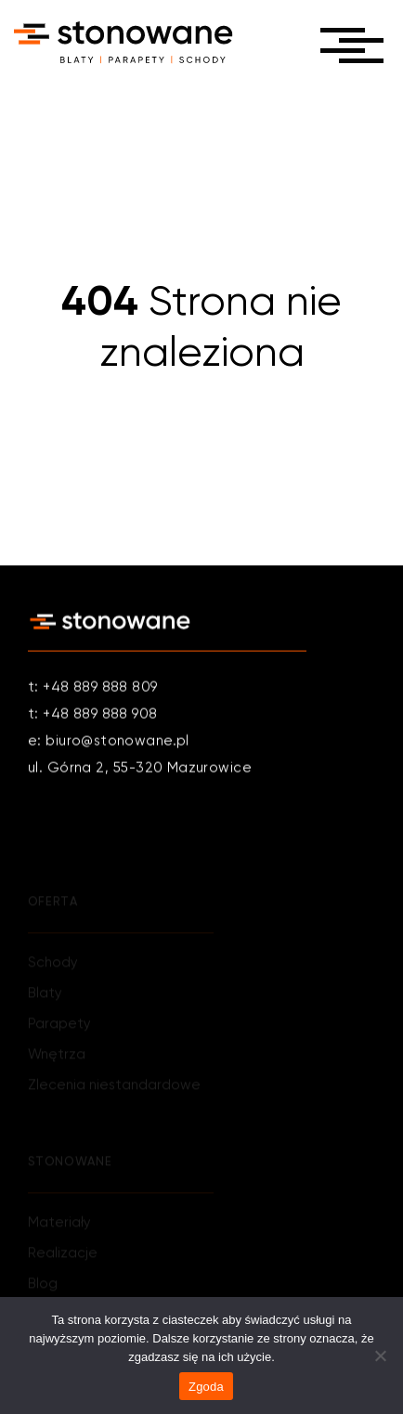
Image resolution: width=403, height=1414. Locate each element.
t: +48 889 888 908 (93, 715)
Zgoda (206, 1387)
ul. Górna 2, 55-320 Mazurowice (140, 769)
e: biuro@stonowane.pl (108, 742)
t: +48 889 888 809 (93, 688)
